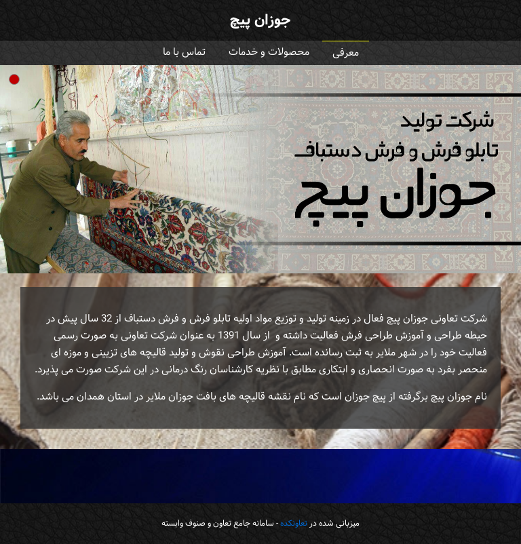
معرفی (345, 53)
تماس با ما (184, 52)
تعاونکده (293, 523)
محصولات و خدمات (269, 52)
